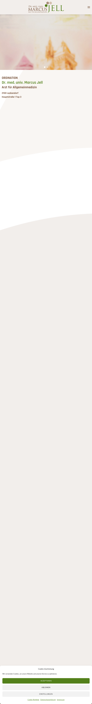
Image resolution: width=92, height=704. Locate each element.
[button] (88, 7)
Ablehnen (46, 690)
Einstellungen (46, 697)
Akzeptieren (46, 684)
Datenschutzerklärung (48, 702)
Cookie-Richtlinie (33, 702)
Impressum (61, 702)
